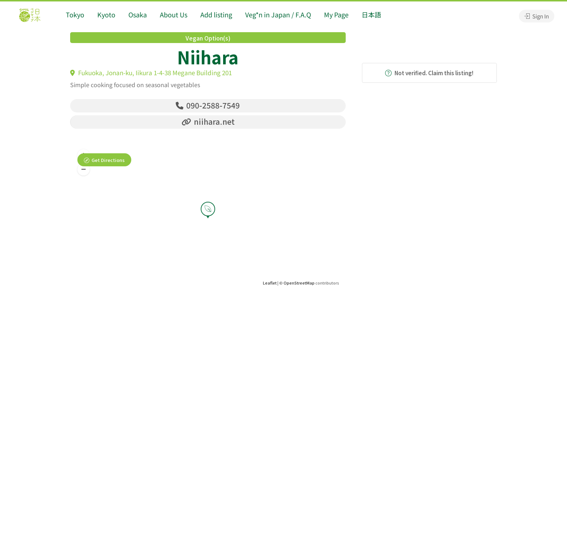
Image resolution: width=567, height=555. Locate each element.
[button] (83, 169)
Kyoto (106, 14)
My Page (336, 14)
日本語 (371, 14)
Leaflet (270, 283)
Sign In (536, 16)
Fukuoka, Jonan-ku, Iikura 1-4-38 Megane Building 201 (151, 72)
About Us (173, 14)
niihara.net (208, 121)
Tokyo (75, 14)
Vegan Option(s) (208, 38)
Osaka (137, 14)
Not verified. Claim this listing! (429, 73)
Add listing (216, 14)
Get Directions (108, 160)
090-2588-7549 (208, 105)
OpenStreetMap (299, 283)
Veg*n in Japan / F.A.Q (278, 14)
